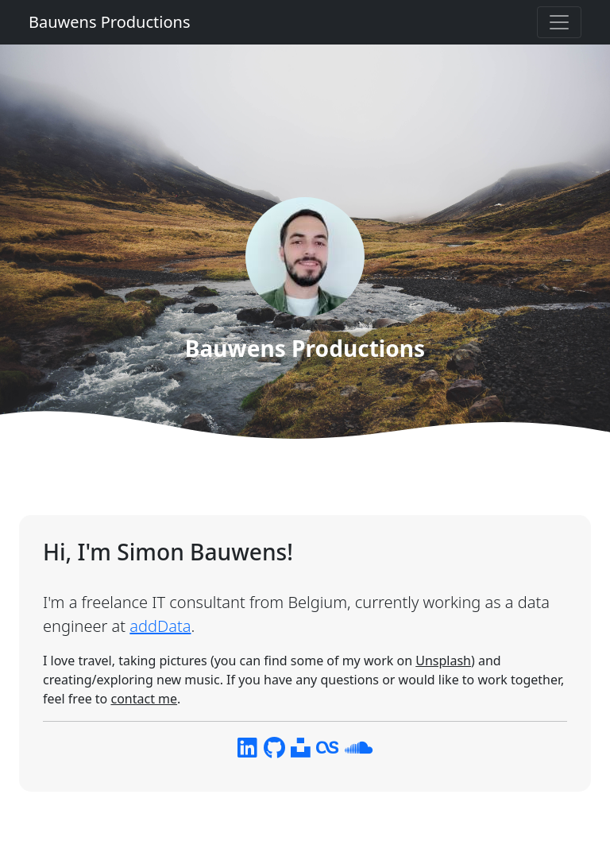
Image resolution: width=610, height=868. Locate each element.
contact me (143, 698)
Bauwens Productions (109, 22)
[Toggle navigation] (559, 22)
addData (160, 626)
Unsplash (443, 660)
